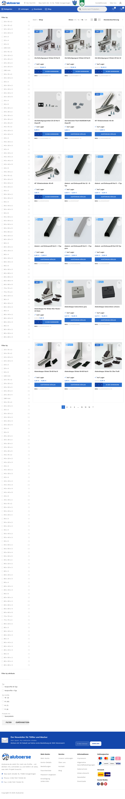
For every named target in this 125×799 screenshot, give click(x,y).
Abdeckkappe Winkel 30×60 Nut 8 (47, 375)
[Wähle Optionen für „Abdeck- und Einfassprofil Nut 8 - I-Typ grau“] (78, 263)
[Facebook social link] (98, 786)
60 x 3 (6, 247)
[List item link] (49, 761)
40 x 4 (6, 153)
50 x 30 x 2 (8, 198)
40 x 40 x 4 (8, 164)
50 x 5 (6, 217)
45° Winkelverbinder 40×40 (105, 124)
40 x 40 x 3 (8, 160)
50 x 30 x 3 (8, 202)
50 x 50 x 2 (8, 221)
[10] (3, 701)
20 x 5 (6, 48)
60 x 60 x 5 (8, 288)
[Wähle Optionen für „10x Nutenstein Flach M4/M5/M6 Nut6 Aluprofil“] (78, 138)
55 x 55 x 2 (8, 236)
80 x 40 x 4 (8, 326)
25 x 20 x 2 (8, 59)
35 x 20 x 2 (8, 112)
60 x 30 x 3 (8, 254)
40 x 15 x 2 (8, 130)
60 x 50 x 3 (8, 273)
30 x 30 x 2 (8, 89)
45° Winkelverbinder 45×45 (44, 187)
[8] (3, 705)
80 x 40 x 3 (8, 322)
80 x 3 (6, 303)
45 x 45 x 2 (8, 176)
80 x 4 (6, 314)
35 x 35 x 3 (8, 119)
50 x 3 (6, 194)
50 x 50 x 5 (8, 232)
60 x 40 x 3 (8, 266)
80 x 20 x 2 (8, 299)
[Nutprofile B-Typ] (3, 690)
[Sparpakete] (3, 720)
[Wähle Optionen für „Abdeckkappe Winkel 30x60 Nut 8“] (47, 388)
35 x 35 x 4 (8, 123)
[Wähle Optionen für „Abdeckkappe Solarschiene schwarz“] (108, 324)
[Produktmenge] (38, 75)
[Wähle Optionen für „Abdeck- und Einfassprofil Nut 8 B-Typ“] (108, 263)
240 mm (7, 52)
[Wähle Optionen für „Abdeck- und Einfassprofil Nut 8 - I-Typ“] (47, 263)
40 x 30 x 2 (8, 146)
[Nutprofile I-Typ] (3, 694)
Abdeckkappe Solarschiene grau (77, 310)
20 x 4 (6, 44)
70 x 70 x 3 (8, 296)
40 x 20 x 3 (8, 138)
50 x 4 (6, 206)
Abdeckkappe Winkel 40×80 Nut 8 (78, 375)
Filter (9, 726)
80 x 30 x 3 (8, 311)
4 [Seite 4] (74, 411)
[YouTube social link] (105, 786)
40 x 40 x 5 (8, 168)
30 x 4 (6, 104)
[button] (47, 75)
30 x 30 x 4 (8, 97)
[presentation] (90, 741)
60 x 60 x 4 (8, 284)
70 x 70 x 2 (8, 292)
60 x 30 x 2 (8, 251)
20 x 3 (6, 40)
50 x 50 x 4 (8, 228)
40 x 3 (6, 142)
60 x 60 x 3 (8, 281)
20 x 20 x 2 (8, 33)
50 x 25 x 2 (8, 191)
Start (35, 24)
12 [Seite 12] (82, 411)
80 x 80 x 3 (8, 341)
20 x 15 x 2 (8, 29)
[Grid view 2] (92, 23)
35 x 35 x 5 (8, 127)
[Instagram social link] (102, 786)
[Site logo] (13, 4)
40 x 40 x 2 (8, 157)
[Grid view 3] (95, 23)
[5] (3, 713)
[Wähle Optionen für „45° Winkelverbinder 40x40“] (108, 138)
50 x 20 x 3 (8, 187)
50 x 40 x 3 (8, 213)
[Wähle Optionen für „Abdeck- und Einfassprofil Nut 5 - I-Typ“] (108, 201)
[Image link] (20, 760)
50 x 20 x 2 (8, 183)
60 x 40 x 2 (8, 262)
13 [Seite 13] (85, 411)
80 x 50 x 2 (8, 333)
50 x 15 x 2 (8, 179)
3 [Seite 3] (70, 411)
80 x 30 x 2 (8, 307)
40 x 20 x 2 (8, 134)
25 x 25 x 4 (8, 70)
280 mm (7, 74)
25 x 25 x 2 (8, 63)
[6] (3, 709)
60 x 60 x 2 (8, 277)
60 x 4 (6, 258)
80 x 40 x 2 (8, 318)
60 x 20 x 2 (8, 239)
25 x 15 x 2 (8, 55)
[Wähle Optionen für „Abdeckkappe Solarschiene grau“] (78, 324)
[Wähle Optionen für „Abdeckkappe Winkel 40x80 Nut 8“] (78, 388)
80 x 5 (6, 329)
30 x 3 (6, 85)
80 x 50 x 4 (8, 337)
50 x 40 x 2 (8, 209)
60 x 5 (6, 269)
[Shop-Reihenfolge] (113, 23)
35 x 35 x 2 (8, 115)
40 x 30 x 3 (8, 149)
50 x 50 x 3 (8, 224)
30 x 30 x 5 (8, 100)
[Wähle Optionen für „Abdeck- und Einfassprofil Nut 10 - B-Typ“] (78, 201)
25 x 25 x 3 (8, 67)
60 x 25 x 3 (8, 243)
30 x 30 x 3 (8, 93)
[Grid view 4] (99, 23)
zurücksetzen (22, 726)
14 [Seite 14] (89, 411)
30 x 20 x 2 (8, 82)
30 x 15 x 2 (8, 78)
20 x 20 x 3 (8, 37)
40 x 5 (6, 172)
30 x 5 (6, 108)
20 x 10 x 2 (8, 25)
